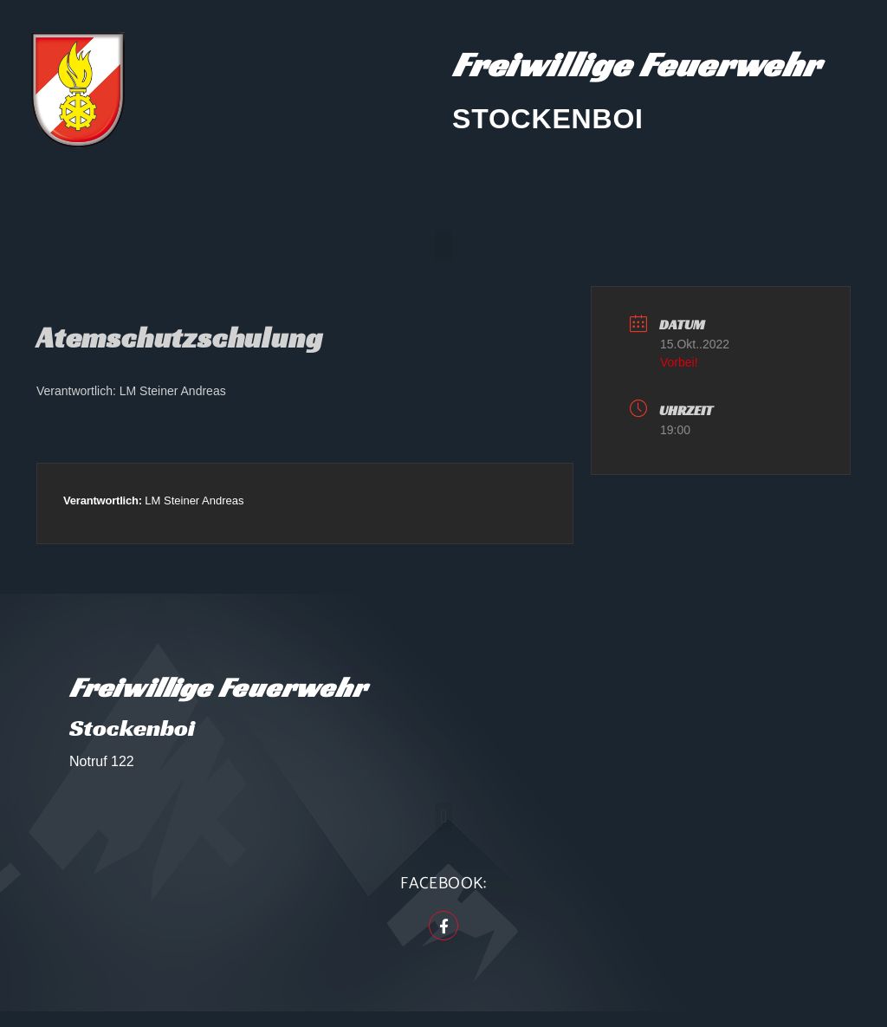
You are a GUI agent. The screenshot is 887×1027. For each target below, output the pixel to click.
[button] (443, 245)
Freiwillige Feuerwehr (636, 64)
